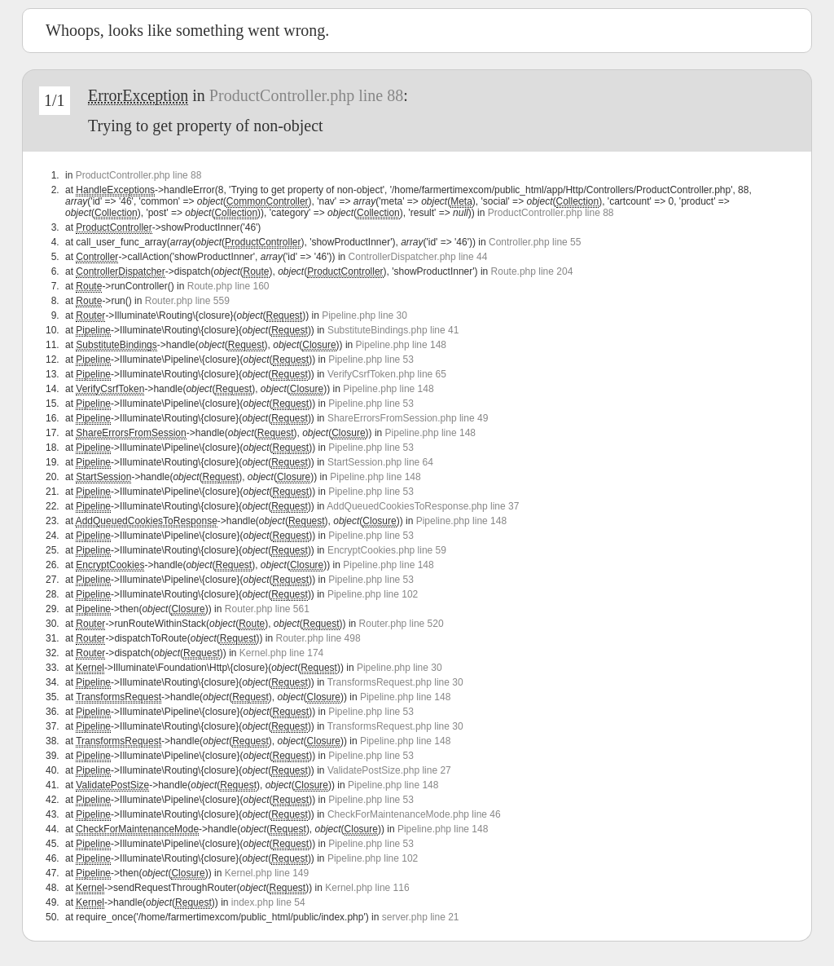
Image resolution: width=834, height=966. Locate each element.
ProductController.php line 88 (306, 95)
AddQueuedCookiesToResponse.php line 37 (423, 506)
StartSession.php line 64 (380, 462)
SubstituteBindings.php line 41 (393, 330)
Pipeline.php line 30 (364, 315)
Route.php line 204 (532, 271)
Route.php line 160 (228, 286)
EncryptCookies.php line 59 (386, 550)
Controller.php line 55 (535, 242)
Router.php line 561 (267, 609)
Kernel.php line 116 (367, 887)
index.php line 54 (268, 902)
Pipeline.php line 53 (371, 359)
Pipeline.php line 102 (372, 594)
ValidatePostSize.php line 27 (389, 770)
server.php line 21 (420, 917)
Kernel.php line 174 (281, 653)
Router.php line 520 (401, 623)
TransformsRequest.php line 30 (395, 682)
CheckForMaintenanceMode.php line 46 (414, 814)
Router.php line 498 (318, 638)
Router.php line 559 (187, 301)
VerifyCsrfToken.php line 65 (386, 374)
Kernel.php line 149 (267, 873)
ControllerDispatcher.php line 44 (418, 256)
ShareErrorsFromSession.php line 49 (407, 418)
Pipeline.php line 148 (401, 345)
